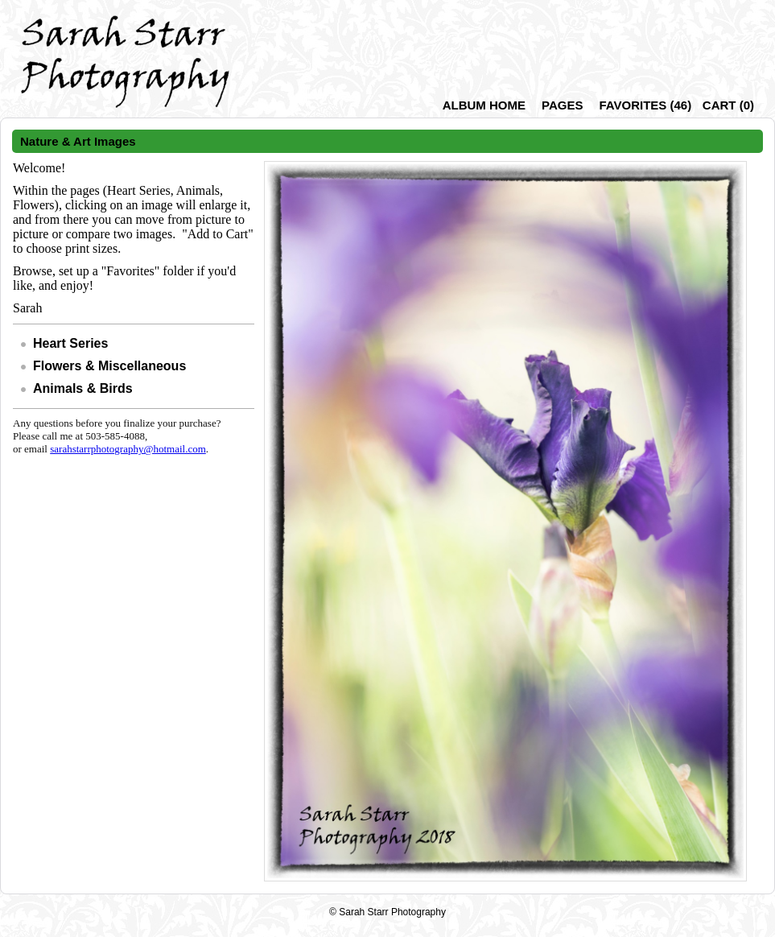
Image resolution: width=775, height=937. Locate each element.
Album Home (484, 105)
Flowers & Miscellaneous (109, 366)
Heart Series (70, 343)
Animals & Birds (83, 388)
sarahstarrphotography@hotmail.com (128, 449)
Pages (562, 105)
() (645, 105)
